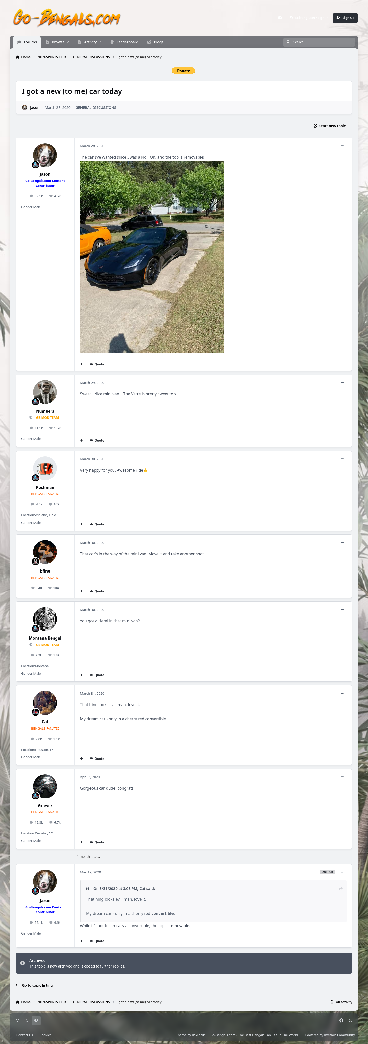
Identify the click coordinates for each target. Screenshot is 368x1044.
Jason (34, 107)
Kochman (45, 487)
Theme (181, 1035)
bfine (45, 571)
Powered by (330, 1035)
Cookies (45, 1035)
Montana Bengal (45, 638)
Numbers (45, 411)
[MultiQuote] (81, 364)
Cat (45, 721)
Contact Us (24, 1035)
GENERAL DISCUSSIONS (95, 107)
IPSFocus (199, 1035)
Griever (45, 805)
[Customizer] (279, 18)
